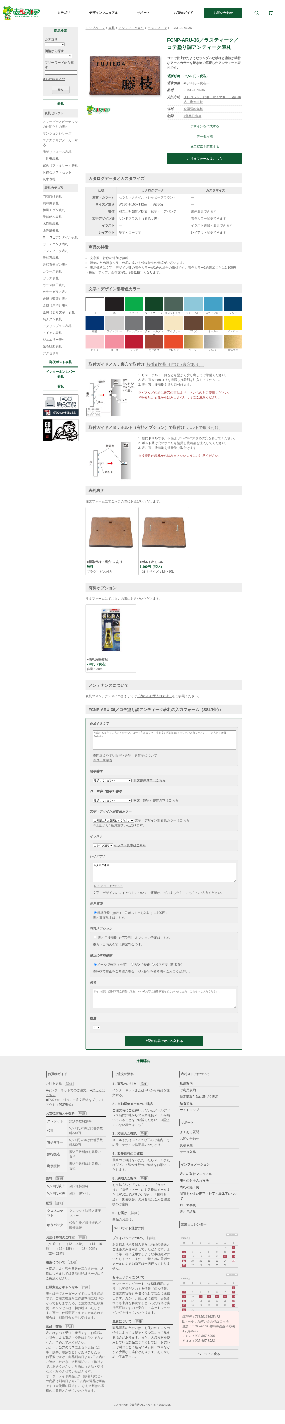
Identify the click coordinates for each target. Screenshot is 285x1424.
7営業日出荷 (192, 116)
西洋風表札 (51, 230)
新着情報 (186, 1114)
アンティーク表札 (131, 28)
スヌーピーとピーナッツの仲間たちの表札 (60, 124)
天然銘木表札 (52, 217)
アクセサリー (52, 353)
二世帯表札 (51, 158)
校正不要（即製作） (168, 971)
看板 (60, 386)
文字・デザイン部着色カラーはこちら (162, 824)
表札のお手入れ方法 (194, 1191)
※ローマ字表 (102, 764)
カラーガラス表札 (55, 292)
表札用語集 (188, 1222)
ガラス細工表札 (54, 285)
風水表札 (49, 179)
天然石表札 (51, 257)
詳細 (69, 1094)
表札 (111, 28)
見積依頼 (186, 1156)
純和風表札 (51, 203)
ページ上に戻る (209, 1364)
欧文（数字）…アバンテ (158, 211)
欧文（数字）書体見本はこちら (155, 804)
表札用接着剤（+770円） (114, 945)
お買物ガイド (183, 12)
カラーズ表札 (52, 271)
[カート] (270, 12)
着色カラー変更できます (208, 218)
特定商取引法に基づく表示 (199, 1107)
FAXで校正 (140, 971)
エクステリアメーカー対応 (60, 143)
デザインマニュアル (103, 12)
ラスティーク (157, 28)
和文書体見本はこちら (149, 784)
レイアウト (98, 860)
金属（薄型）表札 (55, 298)
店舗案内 (186, 1094)
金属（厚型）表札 (55, 305)
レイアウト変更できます (208, 232)
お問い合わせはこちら (213, 1332)
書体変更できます (204, 211)
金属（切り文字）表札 (59, 312)
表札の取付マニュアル (196, 1184)
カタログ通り (164, 878)
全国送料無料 (193, 109)
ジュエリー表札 (54, 339)
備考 (93, 989)
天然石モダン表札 (55, 264)
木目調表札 (51, 223)
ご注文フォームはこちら (204, 158)
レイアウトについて (108, 893)
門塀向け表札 (52, 196)
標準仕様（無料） (108, 920)
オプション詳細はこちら (152, 945)
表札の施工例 (189, 1198)
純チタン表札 (52, 319)
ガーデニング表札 (55, 244)
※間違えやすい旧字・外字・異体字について (125, 759)
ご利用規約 (188, 1101)
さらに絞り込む (54, 79)
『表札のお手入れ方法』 (154, 696)
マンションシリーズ (57, 133)
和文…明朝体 (128, 211)
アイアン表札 (52, 332)
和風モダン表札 (54, 210)
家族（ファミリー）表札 (60, 165)
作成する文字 (99, 723)
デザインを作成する (204, 126)
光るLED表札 (52, 346)
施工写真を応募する (204, 146)
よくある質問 (189, 1142)
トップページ (95, 28)
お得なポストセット (57, 172)
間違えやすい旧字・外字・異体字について (209, 1207)
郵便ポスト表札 (60, 362)
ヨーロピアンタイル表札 (60, 237)
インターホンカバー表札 (60, 374)
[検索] (256, 12)
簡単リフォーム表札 (57, 152)
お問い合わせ (223, 12)
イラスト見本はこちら (130, 849)
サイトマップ (189, 1120)
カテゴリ (63, 12)
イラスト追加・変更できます (212, 225)
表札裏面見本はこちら (109, 925)
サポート (143, 12)
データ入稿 (205, 136)
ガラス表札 (51, 278)
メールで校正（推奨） (111, 971)
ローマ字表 (188, 1216)
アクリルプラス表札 (57, 326)
